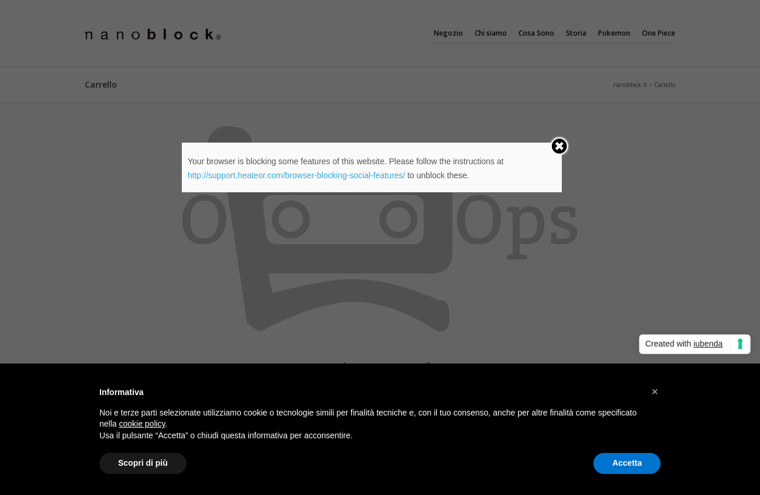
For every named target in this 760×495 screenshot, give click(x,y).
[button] (654, 391)
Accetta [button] (627, 463)
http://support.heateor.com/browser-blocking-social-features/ (296, 175)
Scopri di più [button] (143, 463)
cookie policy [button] (142, 423)
